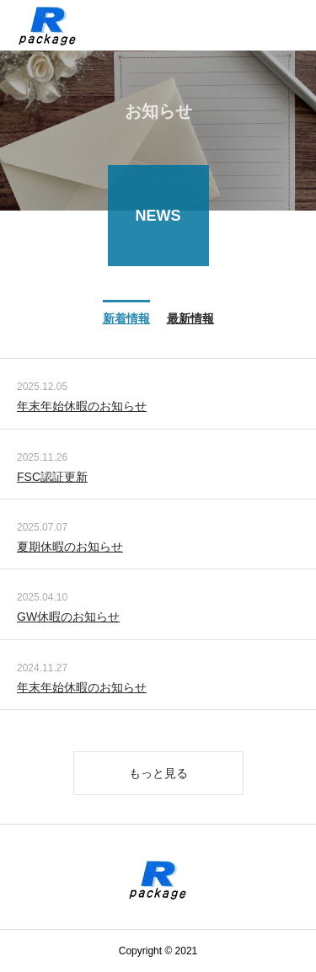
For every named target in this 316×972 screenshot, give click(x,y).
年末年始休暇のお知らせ (82, 407)
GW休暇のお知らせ (68, 618)
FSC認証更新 (52, 477)
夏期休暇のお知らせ (70, 547)
